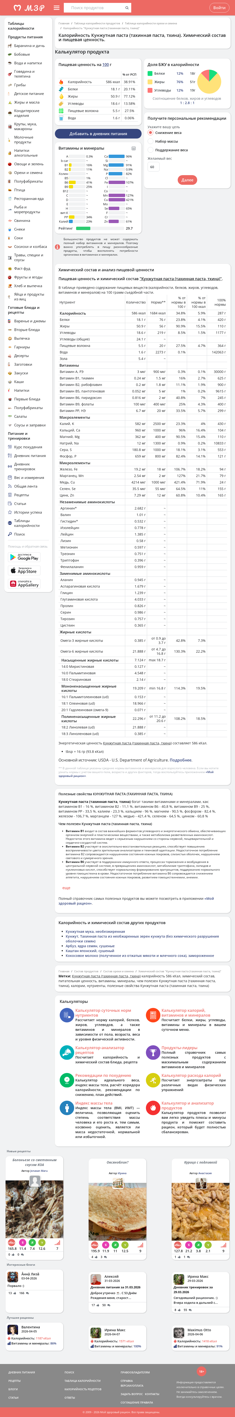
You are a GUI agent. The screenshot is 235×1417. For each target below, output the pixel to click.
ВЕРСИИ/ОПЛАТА (132, 1385)
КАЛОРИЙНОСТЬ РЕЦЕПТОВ (83, 1389)
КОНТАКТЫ (152, 1394)
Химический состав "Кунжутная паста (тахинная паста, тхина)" (179, 971)
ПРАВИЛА (146, 1402)
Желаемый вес (160, 158)
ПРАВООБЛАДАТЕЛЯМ (135, 1372)
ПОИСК (69, 1372)
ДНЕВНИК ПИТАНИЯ (21, 1372)
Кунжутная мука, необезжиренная (95, 931)
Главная (64, 23)
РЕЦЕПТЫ (14, 1381)
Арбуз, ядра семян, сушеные (90, 946)
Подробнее (180, 760)
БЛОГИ (13, 1389)
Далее (187, 180)
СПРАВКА (127, 1381)
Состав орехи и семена (118, 971)
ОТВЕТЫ (70, 1397)
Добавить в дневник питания (98, 133)
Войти (219, 7)
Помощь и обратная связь (28, 546)
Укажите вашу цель (164, 127)
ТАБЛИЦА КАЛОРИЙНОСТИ (83, 1381)
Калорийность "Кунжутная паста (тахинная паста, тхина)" (101, 28)
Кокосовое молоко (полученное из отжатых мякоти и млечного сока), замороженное (140, 955)
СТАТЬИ (13, 1397)
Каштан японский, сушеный (90, 950)
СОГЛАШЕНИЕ (130, 1402)
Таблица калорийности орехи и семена (151, 23)
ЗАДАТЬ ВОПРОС (132, 1394)
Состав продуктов (86, 971)
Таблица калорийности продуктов (97, 23)
